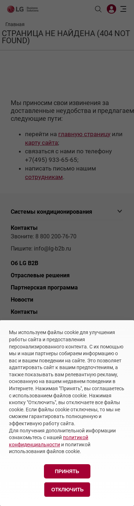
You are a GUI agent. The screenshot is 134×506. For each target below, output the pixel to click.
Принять (67, 471)
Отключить (67, 489)
